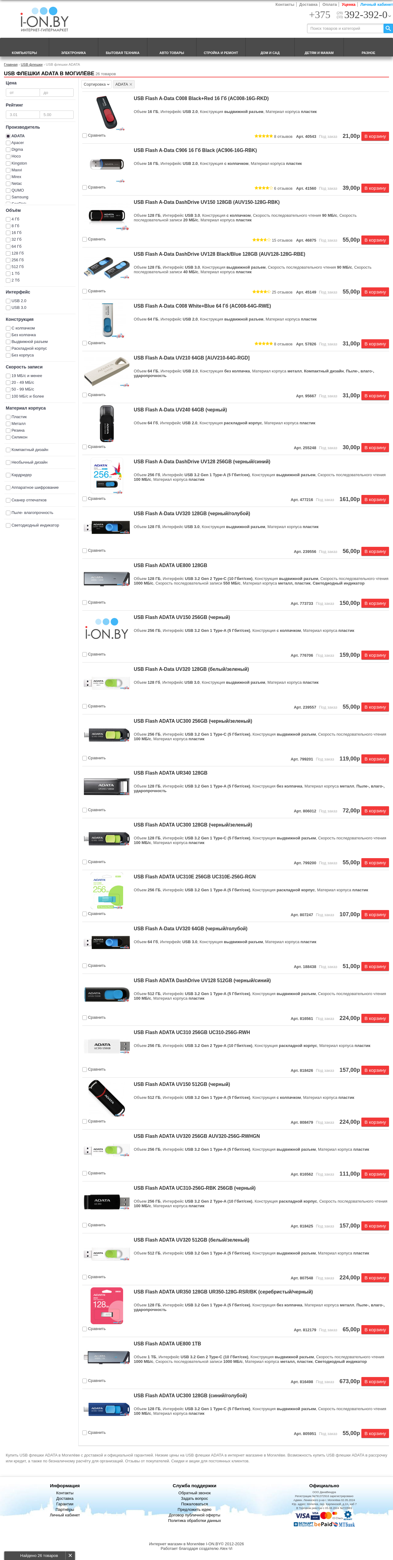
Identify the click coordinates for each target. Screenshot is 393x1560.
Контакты (284, 4)
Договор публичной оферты (194, 1515)
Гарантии (64, 1504)
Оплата (329, 4)
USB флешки (32, 64)
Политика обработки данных (194, 1520)
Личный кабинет (376, 4)
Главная (11, 64)
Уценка (348, 4)
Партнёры (65, 1509)
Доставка (308, 4)
